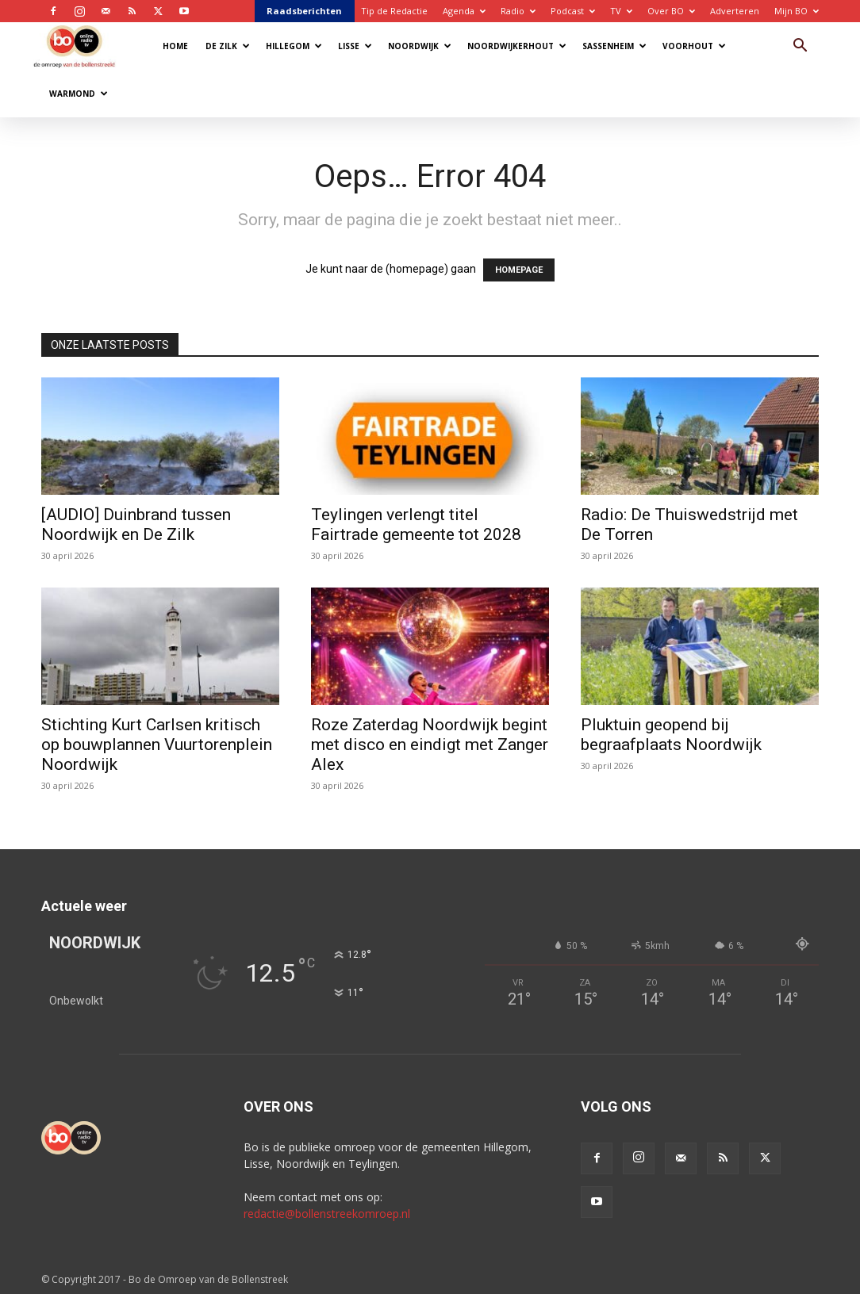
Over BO (671, 11)
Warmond (78, 93)
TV (621, 11)
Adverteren (734, 11)
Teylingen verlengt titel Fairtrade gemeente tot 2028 (416, 524)
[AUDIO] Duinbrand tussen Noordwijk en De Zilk (136, 524)
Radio (518, 11)
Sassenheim (614, 46)
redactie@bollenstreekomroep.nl (327, 1213)
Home (175, 46)
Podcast (573, 11)
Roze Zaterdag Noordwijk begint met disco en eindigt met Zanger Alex (429, 744)
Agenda (464, 11)
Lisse (355, 46)
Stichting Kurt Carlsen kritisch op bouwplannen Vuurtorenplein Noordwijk (156, 744)
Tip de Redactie (394, 11)
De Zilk (227, 46)
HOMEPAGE (519, 270)
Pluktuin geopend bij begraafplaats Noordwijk (671, 734)
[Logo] (82, 45)
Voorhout (694, 46)
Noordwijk (419, 46)
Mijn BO (796, 11)
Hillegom (294, 46)
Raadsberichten (304, 11)
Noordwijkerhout (516, 46)
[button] (800, 47)
